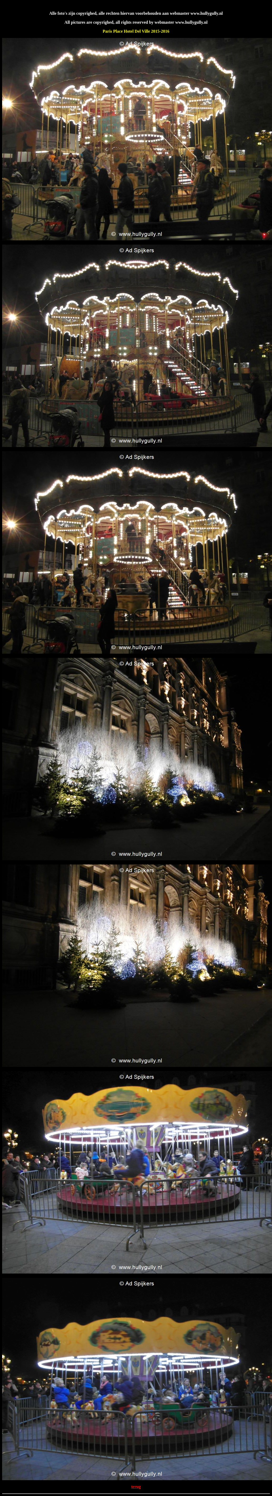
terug (136, 1486)
